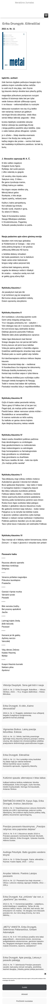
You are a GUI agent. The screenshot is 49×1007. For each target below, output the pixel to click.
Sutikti (24, 987)
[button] (45, 974)
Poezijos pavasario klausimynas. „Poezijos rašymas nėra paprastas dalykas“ (24, 828)
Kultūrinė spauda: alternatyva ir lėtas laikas (24, 778)
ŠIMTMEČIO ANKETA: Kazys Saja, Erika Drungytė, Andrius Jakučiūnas (23, 802)
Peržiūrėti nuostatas (24, 1001)
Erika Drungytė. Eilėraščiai (16, 755)
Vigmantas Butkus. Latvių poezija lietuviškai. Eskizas (19, 730)
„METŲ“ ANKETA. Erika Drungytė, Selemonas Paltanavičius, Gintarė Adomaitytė (20, 930)
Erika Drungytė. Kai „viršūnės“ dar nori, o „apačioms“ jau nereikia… (23, 898)
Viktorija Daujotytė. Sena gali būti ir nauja (23, 685)
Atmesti (24, 994)
